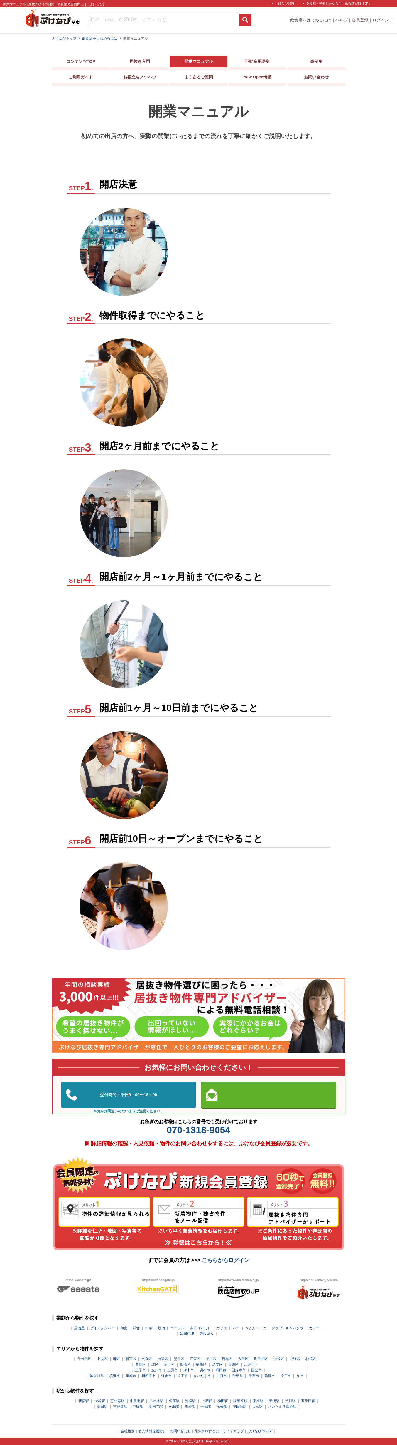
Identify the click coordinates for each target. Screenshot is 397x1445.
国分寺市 (239, 1370)
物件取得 (222, 373)
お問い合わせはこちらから (268, 1095)
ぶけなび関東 (284, 3)
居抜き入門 (139, 62)
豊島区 (140, 1364)
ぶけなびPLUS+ (260, 1431)
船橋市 (269, 1376)
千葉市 (254, 1376)
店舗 (215, 260)
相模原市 (148, 1376)
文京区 (146, 1359)
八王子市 (139, 1370)
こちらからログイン (225, 1260)
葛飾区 (233, 1364)
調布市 (205, 1370)
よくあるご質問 (198, 78)
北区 (154, 1364)
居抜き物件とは (207, 1431)
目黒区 (227, 1359)
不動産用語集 (257, 62)
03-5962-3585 (128, 1095)
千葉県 (237, 1376)
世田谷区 (261, 1359)
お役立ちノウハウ (139, 78)
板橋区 (185, 1364)
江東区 (195, 1359)
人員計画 (222, 409)
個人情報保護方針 (152, 1431)
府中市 (188, 1370)
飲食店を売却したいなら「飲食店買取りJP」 (338, 3)
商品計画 (222, 391)
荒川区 (169, 1364)
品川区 (211, 1359)
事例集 (316, 62)
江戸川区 (251, 1364)
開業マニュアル (198, 62)
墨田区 (179, 1359)
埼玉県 (182, 1376)
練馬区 (201, 1364)
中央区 (102, 1359)
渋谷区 (278, 1359)
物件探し (222, 355)
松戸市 (286, 1376)
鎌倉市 (166, 1376)
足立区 (217, 1364)
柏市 (300, 1376)
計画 (215, 242)
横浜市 (114, 1376)
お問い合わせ (316, 78)
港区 (116, 1359)
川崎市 (131, 1376)
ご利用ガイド (81, 78)
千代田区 (84, 1359)
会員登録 (360, 20)
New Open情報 (257, 78)
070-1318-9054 (198, 1130)
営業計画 (222, 549)
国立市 (256, 1370)
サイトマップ (233, 1431)
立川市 (156, 1370)
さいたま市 (202, 1376)
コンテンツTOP (80, 62)
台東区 (163, 1359)
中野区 (295, 1359)
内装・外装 (225, 477)
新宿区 (131, 1359)
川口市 (221, 1376)
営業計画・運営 (231, 802)
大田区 (243, 1359)
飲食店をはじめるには (310, 20)
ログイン (381, 20)
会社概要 (128, 1431)
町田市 (221, 1370)
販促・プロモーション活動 (248, 531)
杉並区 (310, 1359)
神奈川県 (97, 1376)
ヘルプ (341, 20)
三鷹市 (172, 1370)
